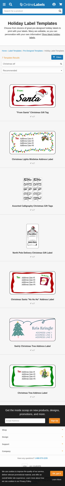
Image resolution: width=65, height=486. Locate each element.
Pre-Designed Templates (33, 51)
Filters (57, 57)
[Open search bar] (10, 4)
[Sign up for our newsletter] (25, 420)
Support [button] (5, 444)
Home (4, 51)
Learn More (56, 480)
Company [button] (6, 451)
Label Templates (15, 51)
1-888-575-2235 (41, 458)
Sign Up (54, 421)
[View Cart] (60, 4)
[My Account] (54, 4)
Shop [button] (4, 430)
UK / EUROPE (35, 466)
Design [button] (5, 437)
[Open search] (60, 11)
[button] (4, 4)
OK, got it (56, 473)
